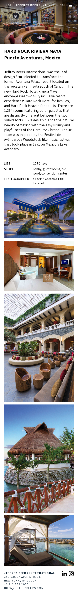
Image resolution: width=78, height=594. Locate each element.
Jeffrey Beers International (29, 573)
